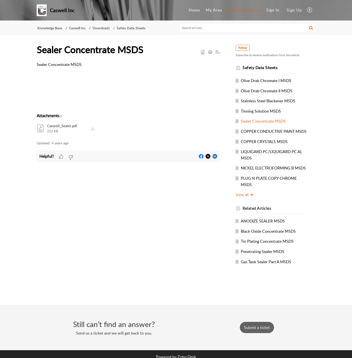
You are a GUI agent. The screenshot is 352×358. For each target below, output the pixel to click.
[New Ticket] (257, 327)
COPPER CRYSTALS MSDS (264, 141)
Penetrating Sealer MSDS (262, 251)
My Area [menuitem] (214, 10)
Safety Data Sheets (131, 28)
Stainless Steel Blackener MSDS (268, 101)
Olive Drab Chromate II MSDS (266, 91)
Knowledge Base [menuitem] (244, 10)
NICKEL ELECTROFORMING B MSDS (273, 168)
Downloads (101, 28)
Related (256, 208)
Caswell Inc (77, 28)
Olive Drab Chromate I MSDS (266, 80)
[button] (311, 28)
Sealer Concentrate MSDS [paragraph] (59, 64)
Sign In (272, 10)
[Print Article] (210, 52)
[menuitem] (194, 10)
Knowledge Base (49, 28)
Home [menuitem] (194, 10)
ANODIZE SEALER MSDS (263, 221)
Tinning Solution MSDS (261, 111)
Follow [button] (242, 48)
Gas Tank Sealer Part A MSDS (266, 261)
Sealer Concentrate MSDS (263, 121)
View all (244, 194)
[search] (247, 27)
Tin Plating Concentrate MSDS (267, 241)
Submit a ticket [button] (257, 327)
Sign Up (294, 10)
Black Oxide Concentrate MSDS (268, 231)
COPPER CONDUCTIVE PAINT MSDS (274, 131)
